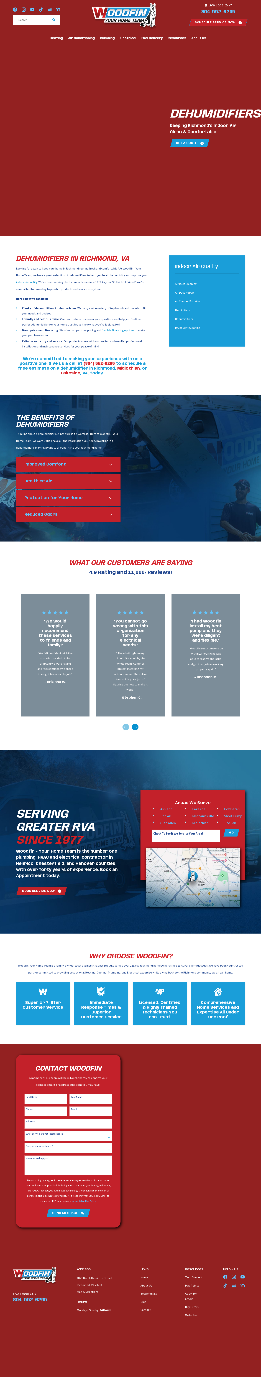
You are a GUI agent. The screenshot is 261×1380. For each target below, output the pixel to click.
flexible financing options (118, 330)
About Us (146, 1287)
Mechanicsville (209, 817)
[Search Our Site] (53, 19)
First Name (28, 1098)
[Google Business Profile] (50, 9)
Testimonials (148, 1295)
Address (27, 1122)
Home (144, 1278)
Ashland (172, 810)
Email (70, 1110)
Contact (145, 1311)
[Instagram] (24, 9)
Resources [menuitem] (177, 38)
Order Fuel (191, 1316)
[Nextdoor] (58, 9)
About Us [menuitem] (198, 38)
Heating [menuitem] (56, 38)
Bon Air (171, 817)
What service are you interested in (41, 1135)
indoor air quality (26, 282)
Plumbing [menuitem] (107, 38)
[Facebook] (15, 9)
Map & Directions (87, 1293)
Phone (26, 1110)
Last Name (73, 1098)
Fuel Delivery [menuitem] (152, 38)
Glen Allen (173, 824)
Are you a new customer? (36, 1147)
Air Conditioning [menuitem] (81, 38)
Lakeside (204, 810)
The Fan (236, 824)
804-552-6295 (218, 12)
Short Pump (239, 817)
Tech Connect (194, 1278)
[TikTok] (41, 9)
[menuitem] (204, 283)
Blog (143, 1303)
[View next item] (135, 728)
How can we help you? (34, 1159)
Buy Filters (192, 1308)
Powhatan (237, 810)
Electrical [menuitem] (128, 38)
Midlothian (206, 824)
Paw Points (192, 1287)
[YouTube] (32, 9)
